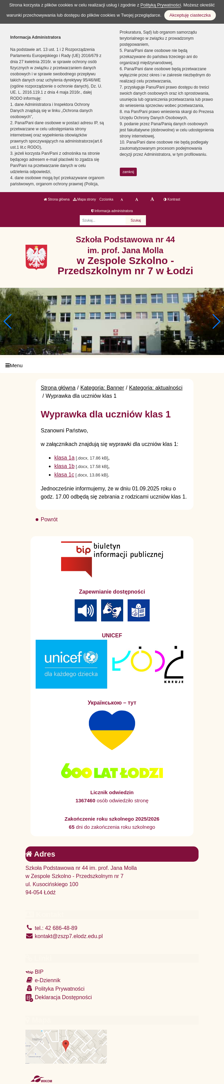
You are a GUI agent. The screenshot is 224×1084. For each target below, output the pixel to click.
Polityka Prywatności (55, 988)
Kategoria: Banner (102, 388)
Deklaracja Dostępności (58, 998)
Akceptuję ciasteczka (189, 15)
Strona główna (57, 199)
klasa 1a (64, 458)
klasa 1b (64, 466)
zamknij (128, 172)
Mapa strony (84, 199)
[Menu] (112, 365)
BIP (34, 972)
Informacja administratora (112, 211)
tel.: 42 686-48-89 (51, 928)
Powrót (49, 519)
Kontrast (172, 199)
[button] (216, 321)
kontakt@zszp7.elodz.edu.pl (64, 936)
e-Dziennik (42, 980)
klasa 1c (64, 475)
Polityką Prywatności (161, 4)
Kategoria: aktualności (155, 388)
